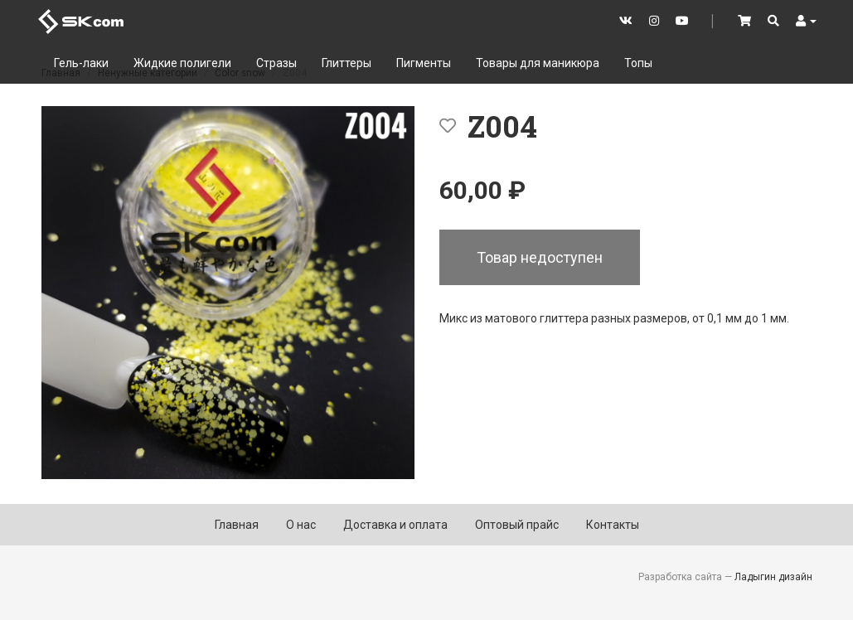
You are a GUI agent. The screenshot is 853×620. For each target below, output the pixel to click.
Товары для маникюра (537, 63)
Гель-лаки (81, 63)
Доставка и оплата (395, 524)
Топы (638, 63)
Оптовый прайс (517, 524)
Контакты (612, 524)
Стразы (276, 63)
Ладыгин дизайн (773, 577)
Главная (237, 524)
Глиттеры (346, 63)
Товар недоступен (540, 257)
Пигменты (423, 63)
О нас (301, 524)
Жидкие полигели (182, 63)
